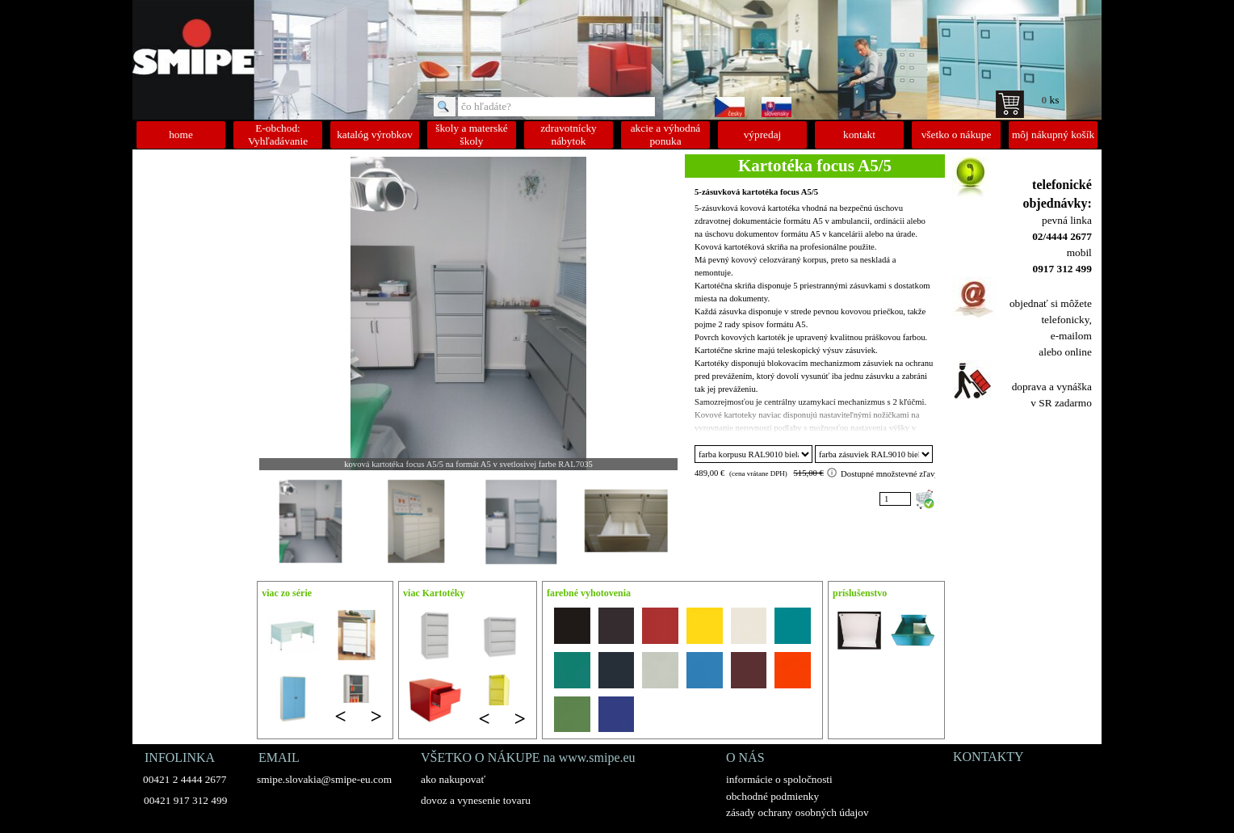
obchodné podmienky (772, 796)
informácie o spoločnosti (779, 779)
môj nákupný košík (1053, 134)
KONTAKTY (988, 757)
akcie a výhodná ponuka (666, 134)
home (181, 134)
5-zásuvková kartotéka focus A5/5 (756, 191)
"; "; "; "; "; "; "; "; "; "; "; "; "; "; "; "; (753, 454)
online (1077, 352)
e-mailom (1071, 336)
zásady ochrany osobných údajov (797, 812)
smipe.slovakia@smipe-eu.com (324, 779)
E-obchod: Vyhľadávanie (278, 134)
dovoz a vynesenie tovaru (476, 800)
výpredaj (763, 134)
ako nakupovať (453, 779)
